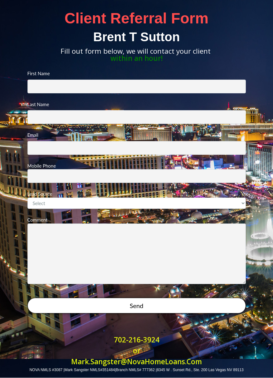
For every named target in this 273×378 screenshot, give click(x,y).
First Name (136, 82)
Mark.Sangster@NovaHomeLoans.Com (136, 361)
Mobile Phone (136, 173)
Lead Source (136, 200)
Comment (136, 250)
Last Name (136, 112)
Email (136, 143)
